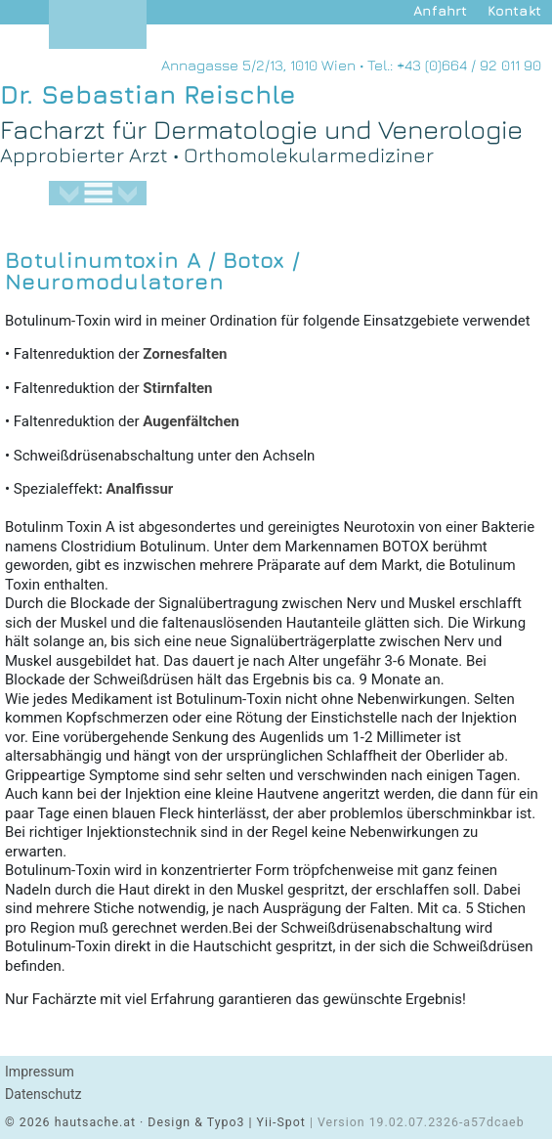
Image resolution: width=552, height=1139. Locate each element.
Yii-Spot (281, 1122)
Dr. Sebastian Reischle (148, 94)
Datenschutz (43, 1094)
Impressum (39, 1071)
